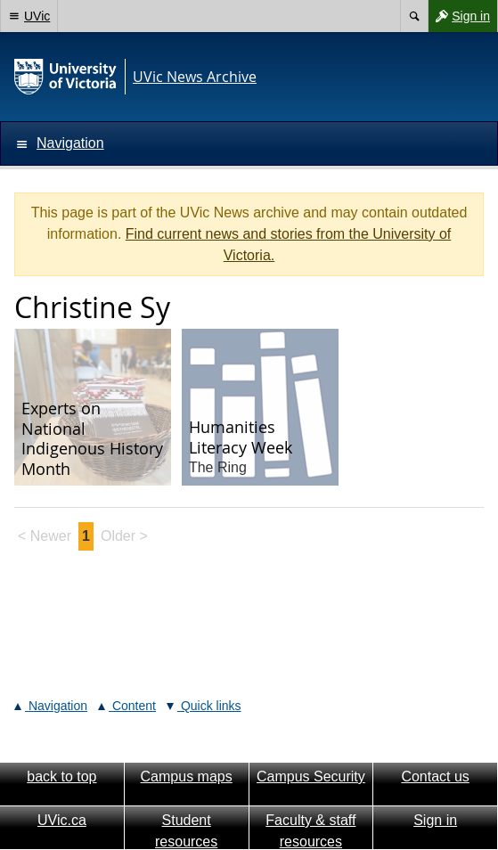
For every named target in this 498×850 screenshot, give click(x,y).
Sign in (459, 16)
